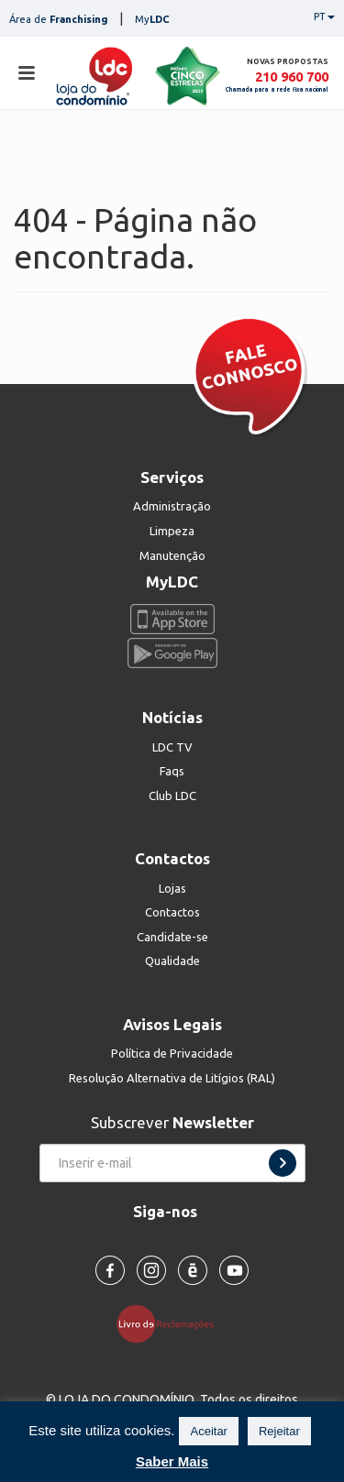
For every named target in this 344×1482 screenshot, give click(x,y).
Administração (172, 505)
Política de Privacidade (172, 1053)
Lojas (172, 888)
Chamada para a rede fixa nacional (277, 89)
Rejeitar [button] (279, 1431)
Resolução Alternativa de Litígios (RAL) (172, 1077)
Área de (58, 19)
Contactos (172, 912)
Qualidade (172, 960)
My (152, 19)
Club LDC (172, 795)
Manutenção (172, 555)
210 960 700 (291, 76)
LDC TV (172, 747)
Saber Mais (172, 1461)
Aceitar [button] (208, 1431)
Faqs (172, 770)
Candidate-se (172, 936)
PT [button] (324, 16)
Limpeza (172, 530)
